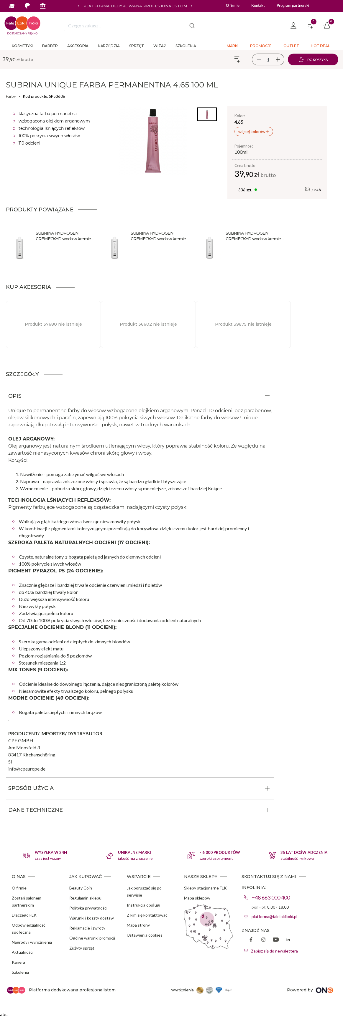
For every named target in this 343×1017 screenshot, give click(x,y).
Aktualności (22, 952)
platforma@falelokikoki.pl (274, 916)
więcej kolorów (252, 131)
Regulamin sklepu (85, 897)
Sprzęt (136, 46)
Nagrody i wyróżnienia (32, 942)
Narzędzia (109, 46)
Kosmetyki (22, 46)
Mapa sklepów (197, 897)
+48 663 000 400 (271, 897)
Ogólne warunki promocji (92, 937)
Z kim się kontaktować (147, 914)
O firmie (232, 6)
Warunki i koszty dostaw (91, 917)
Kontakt (258, 6)
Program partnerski (293, 6)
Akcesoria (77, 46)
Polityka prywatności (88, 907)
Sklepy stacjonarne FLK (205, 887)
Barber (50, 46)
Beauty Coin (80, 887)
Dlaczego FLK (24, 914)
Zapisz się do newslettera (274, 950)
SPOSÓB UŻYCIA (31, 788)
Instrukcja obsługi (143, 904)
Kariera (18, 962)
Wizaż (159, 46)
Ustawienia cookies (145, 935)
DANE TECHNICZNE (35, 810)
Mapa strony (138, 924)
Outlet (291, 46)
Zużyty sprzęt (81, 947)
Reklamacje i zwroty (87, 927)
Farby (11, 96)
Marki (233, 46)
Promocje (261, 46)
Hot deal (320, 46)
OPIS (15, 396)
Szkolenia (185, 46)
